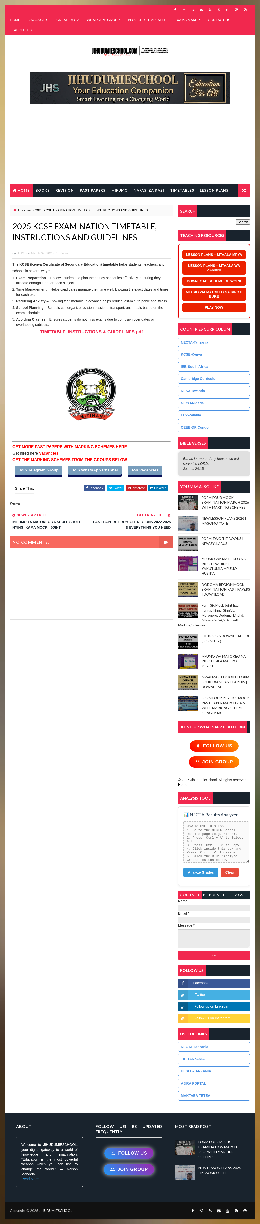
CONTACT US (219, 20)
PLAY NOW (214, 307)
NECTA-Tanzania (194, 342)
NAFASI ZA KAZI (149, 190)
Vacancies (48, 453)
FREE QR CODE (27, 203)
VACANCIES (38, 20)
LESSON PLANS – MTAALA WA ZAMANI (214, 268)
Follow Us (214, 746)
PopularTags (214, 896)
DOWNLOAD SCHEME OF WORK (214, 281)
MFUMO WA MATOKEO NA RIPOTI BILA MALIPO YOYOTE (224, 661)
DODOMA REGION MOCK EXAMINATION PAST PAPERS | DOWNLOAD (226, 589)
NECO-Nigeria (192, 403)
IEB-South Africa (194, 367)
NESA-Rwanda (193, 391)
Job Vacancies (145, 470)
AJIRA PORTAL (193, 1083)
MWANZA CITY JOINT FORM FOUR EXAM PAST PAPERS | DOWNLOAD (225, 682)
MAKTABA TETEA (195, 1096)
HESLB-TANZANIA (196, 1071)
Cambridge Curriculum (200, 379)
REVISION (65, 190)
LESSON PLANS (214, 190)
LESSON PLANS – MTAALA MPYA (214, 255)
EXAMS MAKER (187, 20)
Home (24, 190)
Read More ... (32, 1179)
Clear (229, 872)
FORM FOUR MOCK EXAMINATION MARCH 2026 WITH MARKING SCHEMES (225, 502)
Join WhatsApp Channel (95, 470)
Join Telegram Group (39, 470)
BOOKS (43, 190)
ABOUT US (23, 30)
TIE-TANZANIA (193, 1059)
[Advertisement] (132, 147)
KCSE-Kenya (191, 354)
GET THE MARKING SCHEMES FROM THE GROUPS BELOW (69, 460)
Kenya (26, 210)
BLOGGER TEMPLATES (147, 20)
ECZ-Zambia (191, 415)
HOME (15, 20)
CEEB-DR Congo (195, 427)
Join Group (214, 762)
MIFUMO (119, 190)
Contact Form (190, 896)
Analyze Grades (201, 872)
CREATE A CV (67, 20)
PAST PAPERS (92, 190)
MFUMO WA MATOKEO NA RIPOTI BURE (214, 294)
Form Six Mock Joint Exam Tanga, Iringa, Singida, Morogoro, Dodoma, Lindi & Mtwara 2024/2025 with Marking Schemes (211, 615)
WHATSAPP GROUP (103, 20)
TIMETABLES (182, 190)
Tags (238, 895)
